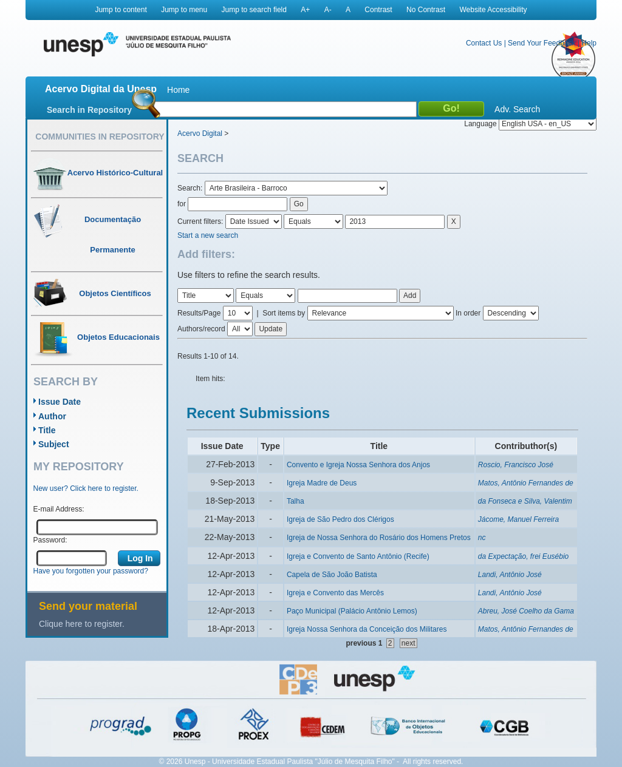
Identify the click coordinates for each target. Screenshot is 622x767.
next (408, 643)
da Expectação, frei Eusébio (523, 556)
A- (328, 9)
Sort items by (283, 313)
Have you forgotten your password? (90, 571)
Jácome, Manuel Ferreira (518, 519)
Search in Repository (89, 110)
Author (52, 416)
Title (47, 430)
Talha (295, 501)
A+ (305, 9)
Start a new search (207, 235)
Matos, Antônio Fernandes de (525, 483)
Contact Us (484, 43)
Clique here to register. (82, 624)
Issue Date (59, 402)
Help (588, 43)
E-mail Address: (58, 509)
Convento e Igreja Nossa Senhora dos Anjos (358, 465)
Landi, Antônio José (510, 574)
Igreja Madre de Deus (322, 483)
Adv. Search (517, 109)
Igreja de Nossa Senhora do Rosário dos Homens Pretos (379, 537)
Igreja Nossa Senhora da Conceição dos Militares (366, 629)
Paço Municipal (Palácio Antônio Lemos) (352, 611)
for (181, 204)
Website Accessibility (493, 9)
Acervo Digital (199, 133)
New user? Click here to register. (85, 488)
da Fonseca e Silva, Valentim (525, 501)
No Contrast (425, 9)
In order (468, 313)
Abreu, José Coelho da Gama (526, 611)
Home (178, 90)
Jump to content (120, 9)
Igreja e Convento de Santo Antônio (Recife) (358, 556)
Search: (191, 188)
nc (482, 537)
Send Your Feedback (541, 43)
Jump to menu (184, 9)
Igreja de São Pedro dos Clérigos (340, 519)
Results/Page (198, 313)
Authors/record (201, 329)
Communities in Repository (99, 136)
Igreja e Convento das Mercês (335, 593)
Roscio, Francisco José (515, 465)
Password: (50, 540)
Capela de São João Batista (332, 574)
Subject (53, 444)
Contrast (378, 9)
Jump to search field (254, 9)
